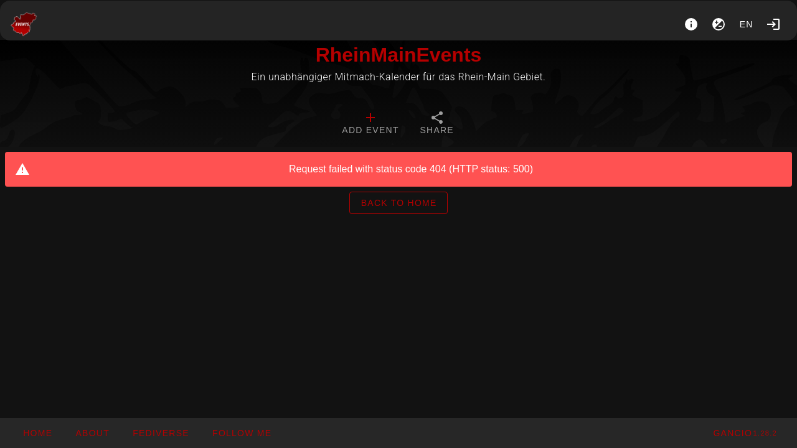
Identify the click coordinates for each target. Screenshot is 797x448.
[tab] (370, 124)
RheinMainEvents (399, 55)
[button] (160, 433)
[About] (691, 24)
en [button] (746, 24)
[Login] (773, 24)
